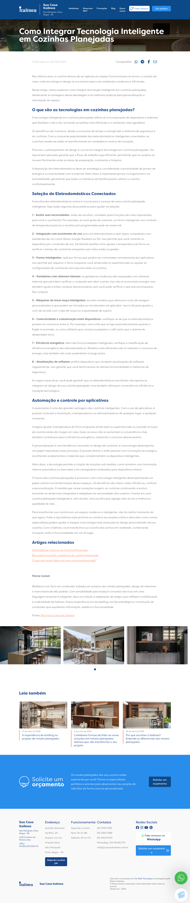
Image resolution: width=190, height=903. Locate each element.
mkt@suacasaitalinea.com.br (112, 847)
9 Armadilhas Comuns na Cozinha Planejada (60, 550)
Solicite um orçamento (160, 781)
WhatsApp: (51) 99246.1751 (111, 842)
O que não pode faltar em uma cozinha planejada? (64, 560)
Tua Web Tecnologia (143, 878)
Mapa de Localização (56, 862)
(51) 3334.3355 (104, 828)
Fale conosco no (153, 837)
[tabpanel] (30, 645)
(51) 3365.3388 (104, 832)
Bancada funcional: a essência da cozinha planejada (65, 555)
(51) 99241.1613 (104, 837)
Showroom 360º (88, 9)
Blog (113, 8)
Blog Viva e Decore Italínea (57, 615)
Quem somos (122, 9)
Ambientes (74, 8)
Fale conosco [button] (139, 8)
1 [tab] (95, 669)
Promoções (102, 8)
